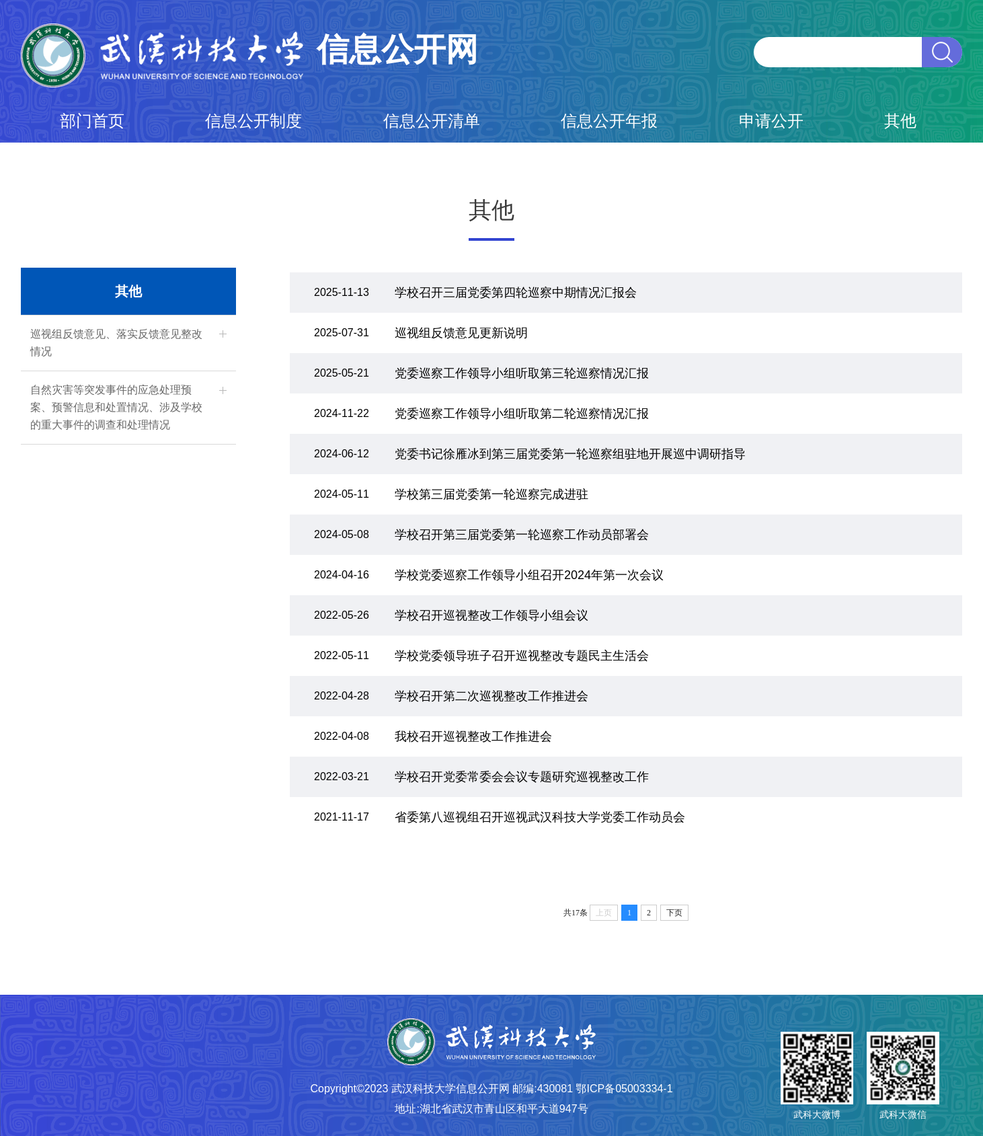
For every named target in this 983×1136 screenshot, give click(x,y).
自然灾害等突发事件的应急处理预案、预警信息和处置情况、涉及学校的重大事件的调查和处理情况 (116, 407)
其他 (900, 121)
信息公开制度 (253, 121)
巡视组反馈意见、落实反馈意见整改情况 (116, 342)
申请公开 (771, 121)
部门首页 (92, 121)
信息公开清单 (431, 121)
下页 (674, 912)
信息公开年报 (609, 121)
